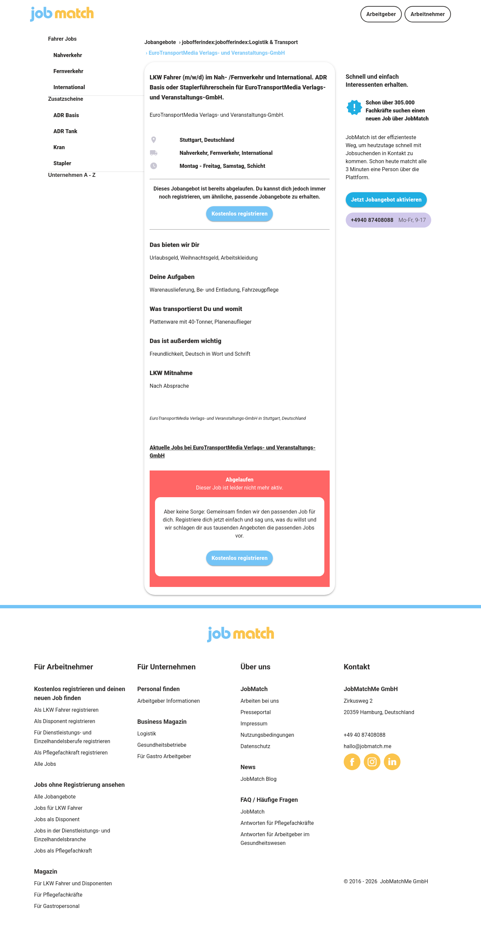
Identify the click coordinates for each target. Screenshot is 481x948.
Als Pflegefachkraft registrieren (71, 752)
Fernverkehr (68, 71)
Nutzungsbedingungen (267, 735)
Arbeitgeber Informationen (168, 701)
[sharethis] (352, 761)
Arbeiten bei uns (259, 701)
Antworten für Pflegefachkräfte (277, 823)
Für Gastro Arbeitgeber (164, 756)
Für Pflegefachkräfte (58, 895)
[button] (96, 55)
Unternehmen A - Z (72, 175)
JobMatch (252, 812)
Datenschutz (255, 746)
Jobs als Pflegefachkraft (63, 851)
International (69, 87)
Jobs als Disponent (56, 819)
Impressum (254, 723)
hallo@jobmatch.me (367, 746)
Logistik (146, 733)
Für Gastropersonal (56, 906)
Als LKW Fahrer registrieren (66, 710)
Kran (59, 147)
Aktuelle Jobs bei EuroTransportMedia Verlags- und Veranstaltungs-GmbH (233, 451)
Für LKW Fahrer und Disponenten (73, 883)
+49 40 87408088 (364, 735)
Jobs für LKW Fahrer (58, 808)
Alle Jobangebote (54, 797)
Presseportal (255, 712)
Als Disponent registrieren (64, 721)
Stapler (62, 163)
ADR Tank (65, 131)
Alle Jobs (45, 764)
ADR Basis (66, 115)
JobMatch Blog (258, 779)
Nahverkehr (67, 55)
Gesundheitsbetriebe (161, 745)
